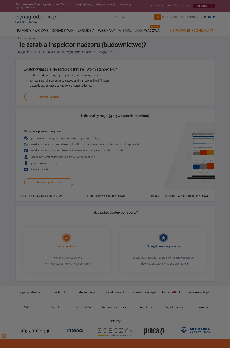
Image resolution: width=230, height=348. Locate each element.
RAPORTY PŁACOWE (32, 30)
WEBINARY (106, 30)
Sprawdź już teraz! (49, 96)
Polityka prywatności (115, 307)
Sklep (209, 17)
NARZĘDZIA (85, 30)
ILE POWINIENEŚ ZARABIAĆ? (191, 30)
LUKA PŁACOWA (147, 30)
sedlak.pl (59, 292)
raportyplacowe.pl (144, 292)
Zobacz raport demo (49, 182)
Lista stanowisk (28, 38)
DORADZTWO (62, 30)
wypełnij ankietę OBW (66, 257)
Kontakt (193, 17)
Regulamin (147, 307)
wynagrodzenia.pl (31, 292)
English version (175, 307)
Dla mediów (83, 307)
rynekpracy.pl (115, 292)
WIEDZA (124, 30)
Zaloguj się (175, 17)
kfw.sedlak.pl (87, 292)
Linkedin (202, 307)
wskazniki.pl (199, 292)
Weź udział (204, 5)
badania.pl (171, 292)
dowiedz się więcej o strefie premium (163, 263)
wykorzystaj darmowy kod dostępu (66, 263)
